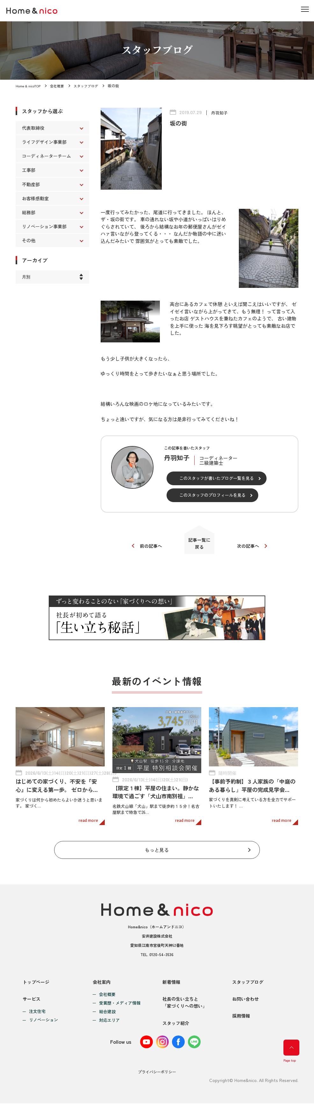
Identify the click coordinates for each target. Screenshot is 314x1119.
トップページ (36, 987)
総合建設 (107, 1016)
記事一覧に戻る (199, 545)
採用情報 (241, 1031)
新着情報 (171, 987)
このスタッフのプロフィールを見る (212, 495)
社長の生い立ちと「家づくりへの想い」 (184, 1012)
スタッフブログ (91, 85)
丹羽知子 (220, 112)
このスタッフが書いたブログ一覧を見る (216, 478)
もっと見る (156, 853)
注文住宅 (37, 1022)
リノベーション (43, 1030)
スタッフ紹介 (175, 1038)
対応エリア (109, 1025)
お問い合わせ (245, 1009)
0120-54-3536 (161, 959)
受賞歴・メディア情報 (119, 1008)
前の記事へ (148, 548)
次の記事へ (251, 548)
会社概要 (60, 85)
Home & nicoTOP (30, 85)
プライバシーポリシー (157, 1087)
